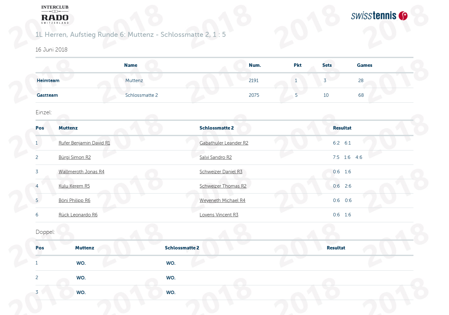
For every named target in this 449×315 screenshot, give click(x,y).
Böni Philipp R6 (74, 200)
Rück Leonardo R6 (78, 214)
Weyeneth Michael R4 (222, 200)
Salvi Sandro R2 (216, 157)
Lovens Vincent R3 (219, 214)
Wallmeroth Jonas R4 (81, 171)
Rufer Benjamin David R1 (84, 142)
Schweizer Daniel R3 (221, 171)
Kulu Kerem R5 (74, 186)
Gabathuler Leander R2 (224, 142)
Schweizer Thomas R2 (223, 186)
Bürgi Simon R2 (75, 157)
